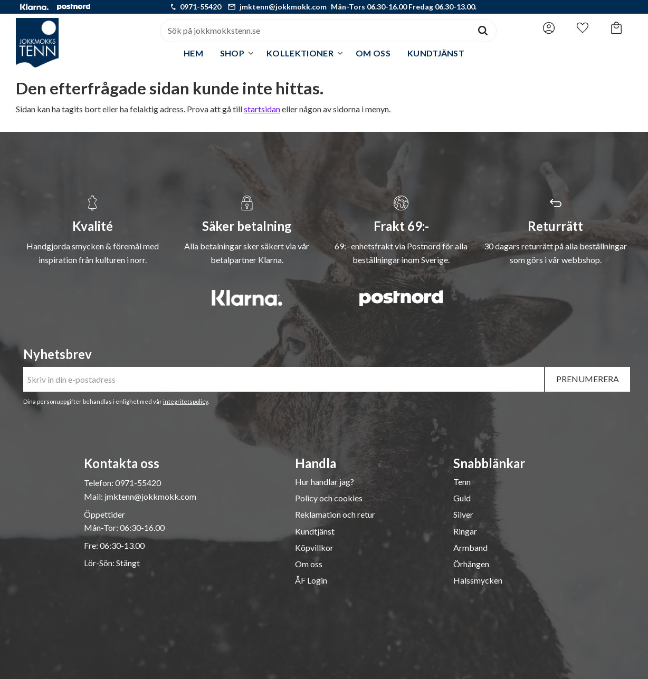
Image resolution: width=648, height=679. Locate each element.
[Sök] (483, 31)
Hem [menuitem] (193, 53)
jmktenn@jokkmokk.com (283, 6)
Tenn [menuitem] (462, 482)
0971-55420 (200, 6)
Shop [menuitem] (232, 53)
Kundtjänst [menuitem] (435, 53)
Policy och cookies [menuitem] (329, 498)
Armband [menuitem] (470, 547)
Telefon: (99, 483)
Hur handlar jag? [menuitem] (324, 482)
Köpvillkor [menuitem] (314, 547)
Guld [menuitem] (462, 498)
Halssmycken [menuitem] (477, 580)
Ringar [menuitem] (465, 531)
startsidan (262, 109)
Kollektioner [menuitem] (299, 53)
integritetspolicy (185, 401)
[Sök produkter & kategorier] (315, 31)
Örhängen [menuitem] (471, 564)
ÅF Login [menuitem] (311, 580)
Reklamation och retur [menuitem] (335, 514)
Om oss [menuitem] (373, 53)
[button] (582, 28)
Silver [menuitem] (463, 514)
